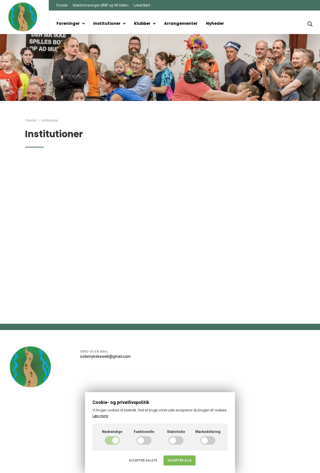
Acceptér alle (180, 460)
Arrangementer (181, 23)
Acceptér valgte (143, 460)
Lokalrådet (142, 5)
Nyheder (215, 23)
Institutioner (109, 23)
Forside (62, 5)
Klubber (145, 23)
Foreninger (70, 23)
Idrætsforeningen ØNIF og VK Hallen (100, 5)
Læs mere (100, 416)
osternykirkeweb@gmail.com (105, 356)
